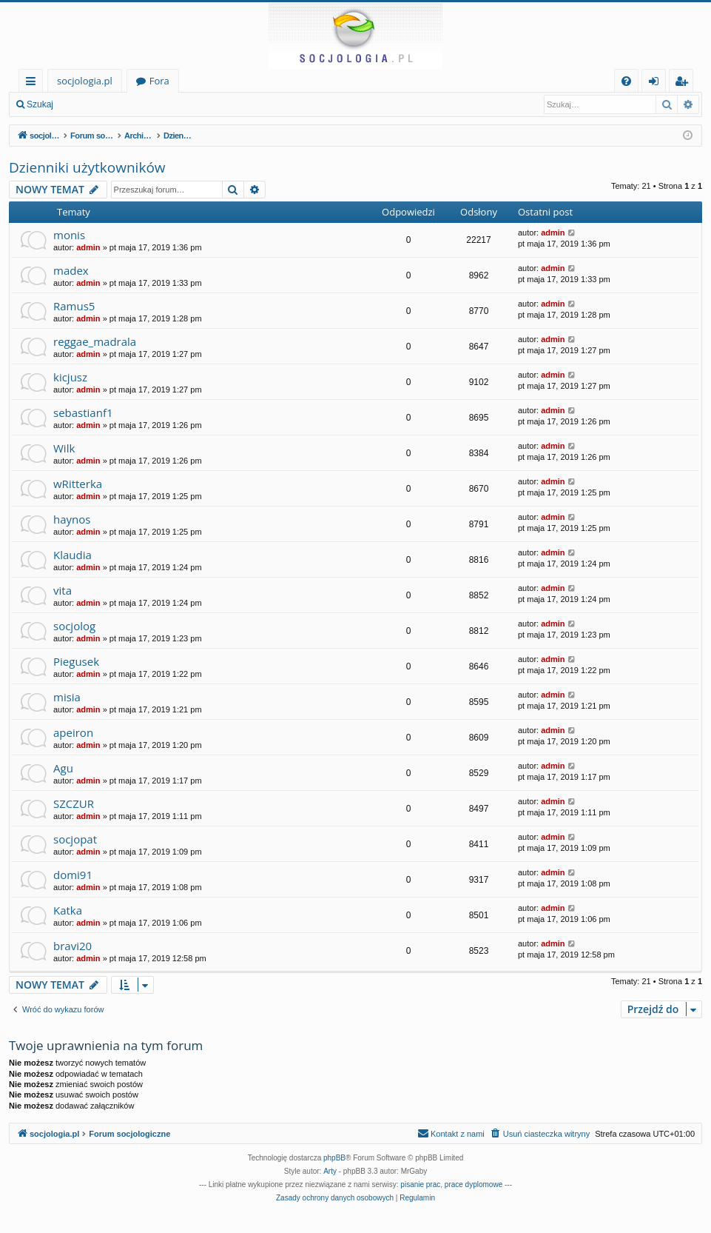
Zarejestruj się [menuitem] (685, 83)
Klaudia (72, 554)
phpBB (334, 1158)
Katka (67, 910)
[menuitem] (626, 81)
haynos (71, 519)
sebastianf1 (83, 412)
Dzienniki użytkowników (87, 167)
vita (62, 590)
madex (71, 270)
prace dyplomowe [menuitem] (473, 1184)
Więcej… (33, 83)
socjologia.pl (84, 80)
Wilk (64, 448)
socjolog (74, 625)
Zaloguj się (96, 104)
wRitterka (77, 483)
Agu (63, 768)
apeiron (73, 732)
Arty (330, 1171)
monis (69, 234)
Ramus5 (74, 305)
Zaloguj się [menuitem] (656, 83)
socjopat (75, 839)
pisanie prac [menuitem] (420, 1184)
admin (88, 247)
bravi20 (72, 945)
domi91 (72, 874)
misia (67, 696)
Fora (159, 80)
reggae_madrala (94, 341)
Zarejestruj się (167, 104)
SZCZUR (73, 803)
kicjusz (70, 377)
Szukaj (40, 104)
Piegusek (76, 661)
